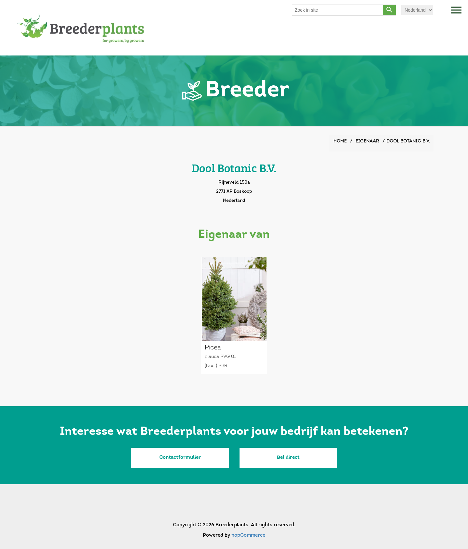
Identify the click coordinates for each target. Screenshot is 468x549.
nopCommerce (248, 535)
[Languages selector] (417, 10)
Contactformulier (180, 457)
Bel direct (288, 457)
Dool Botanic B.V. (408, 141)
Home (340, 141)
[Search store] (337, 10)
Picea (213, 348)
